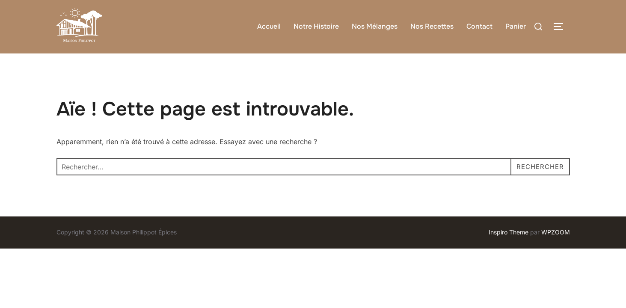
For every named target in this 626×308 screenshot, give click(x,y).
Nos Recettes (432, 26)
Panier (515, 26)
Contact (479, 26)
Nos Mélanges (375, 26)
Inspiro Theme (508, 248)
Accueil (269, 26)
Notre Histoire (316, 26)
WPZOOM (555, 248)
